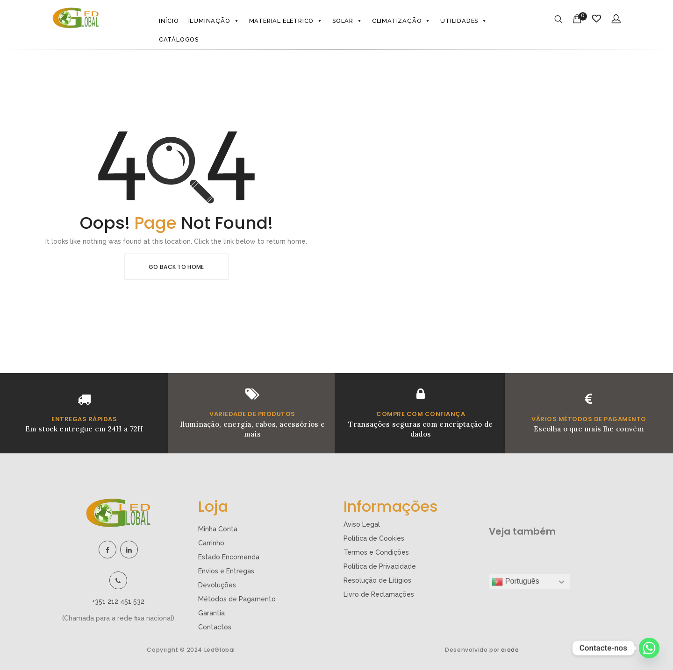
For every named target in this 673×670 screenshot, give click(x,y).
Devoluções (217, 585)
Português (515, 581)
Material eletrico (286, 21)
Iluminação (214, 21)
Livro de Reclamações (379, 594)
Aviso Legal (362, 524)
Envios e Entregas (226, 571)
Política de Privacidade (380, 566)
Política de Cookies (374, 538)
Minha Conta (217, 529)
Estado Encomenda (228, 557)
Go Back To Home (176, 267)
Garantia (211, 613)
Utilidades (463, 21)
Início (169, 20)
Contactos (214, 627)
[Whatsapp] (649, 648)
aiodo (510, 650)
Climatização (401, 21)
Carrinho (211, 543)
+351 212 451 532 (118, 601)
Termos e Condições (376, 552)
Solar (347, 21)
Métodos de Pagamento (237, 599)
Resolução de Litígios (377, 580)
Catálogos (179, 39)
